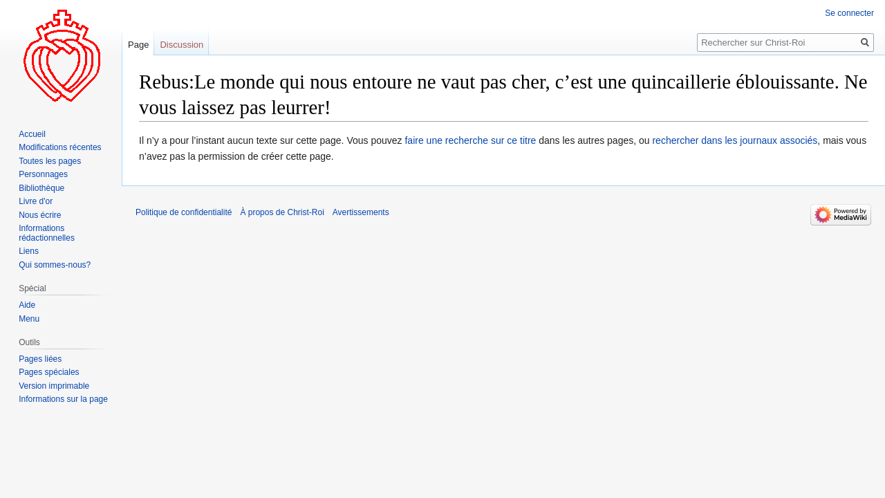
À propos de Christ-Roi (282, 212)
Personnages (43, 174)
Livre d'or (36, 201)
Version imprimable (54, 386)
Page (138, 44)
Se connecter (849, 13)
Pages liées (40, 359)
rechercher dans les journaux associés (734, 140)
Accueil (32, 134)
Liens (29, 251)
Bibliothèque (41, 188)
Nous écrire (40, 215)
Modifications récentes (60, 147)
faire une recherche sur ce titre (470, 140)
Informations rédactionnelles (47, 233)
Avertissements (361, 212)
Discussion (181, 44)
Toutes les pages (50, 161)
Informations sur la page (63, 399)
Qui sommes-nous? (55, 265)
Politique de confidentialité (184, 212)
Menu (29, 319)
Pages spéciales (49, 372)
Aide (27, 305)
